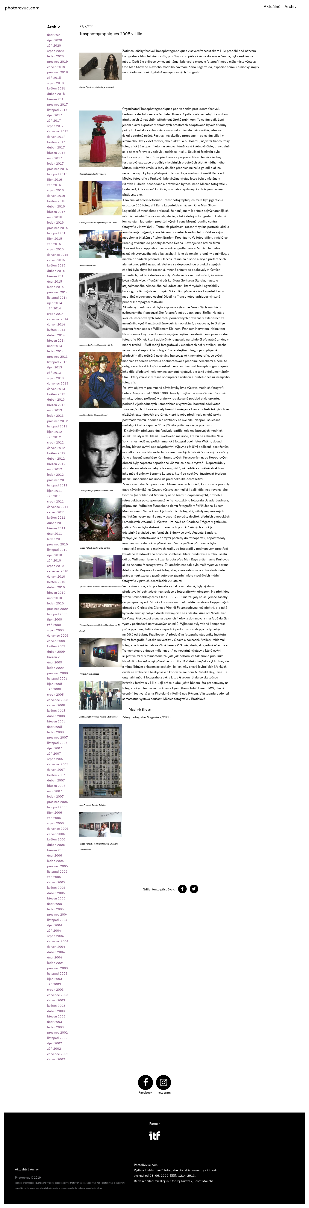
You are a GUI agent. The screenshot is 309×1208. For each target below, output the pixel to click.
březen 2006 (56, 850)
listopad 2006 (57, 807)
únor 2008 (54, 727)
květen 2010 (56, 582)
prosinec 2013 (57, 357)
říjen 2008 (54, 684)
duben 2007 (56, 780)
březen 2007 (56, 786)
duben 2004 (56, 952)
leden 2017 (55, 163)
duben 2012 (56, 458)
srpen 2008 (55, 694)
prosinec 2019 (57, 62)
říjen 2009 (54, 619)
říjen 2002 (54, 1043)
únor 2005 (54, 904)
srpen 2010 (55, 566)
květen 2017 (56, 142)
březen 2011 (56, 528)
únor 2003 (54, 1022)
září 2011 (54, 496)
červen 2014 (56, 324)
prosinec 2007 (57, 737)
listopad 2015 (57, 233)
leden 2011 (55, 539)
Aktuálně (272, 7)
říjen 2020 (54, 40)
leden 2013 (55, 416)
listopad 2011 (57, 485)
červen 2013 (56, 389)
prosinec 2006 (57, 802)
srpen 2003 (55, 990)
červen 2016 (56, 196)
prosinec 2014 (57, 292)
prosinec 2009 (57, 609)
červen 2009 (56, 641)
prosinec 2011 (57, 480)
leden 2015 (55, 287)
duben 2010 (56, 587)
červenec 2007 (57, 764)
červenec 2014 (57, 319)
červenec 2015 (57, 255)
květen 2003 (56, 1006)
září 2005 (54, 877)
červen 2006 (56, 834)
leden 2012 (55, 475)
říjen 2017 (54, 115)
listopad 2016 (57, 174)
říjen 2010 (54, 555)
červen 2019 (56, 67)
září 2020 (54, 45)
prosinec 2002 (57, 1032)
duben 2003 (56, 1011)
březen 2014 (56, 340)
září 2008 (54, 689)
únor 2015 (54, 281)
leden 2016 (55, 222)
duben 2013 (56, 399)
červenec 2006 (57, 829)
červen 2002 (56, 1059)
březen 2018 (56, 99)
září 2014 (54, 308)
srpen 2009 (55, 630)
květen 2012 (56, 453)
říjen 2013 (54, 367)
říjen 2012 (54, 432)
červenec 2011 (57, 507)
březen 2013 (56, 405)
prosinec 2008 (57, 673)
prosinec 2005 (57, 866)
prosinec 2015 (57, 228)
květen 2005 (56, 888)
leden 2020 (55, 56)
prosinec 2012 (57, 421)
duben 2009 (56, 652)
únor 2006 (54, 855)
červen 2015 (56, 260)
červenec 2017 (57, 131)
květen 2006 (56, 839)
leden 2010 (55, 603)
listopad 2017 (57, 110)
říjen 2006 (54, 812)
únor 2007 (54, 791)
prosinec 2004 (57, 914)
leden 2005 (55, 909)
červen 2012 (56, 448)
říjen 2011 (54, 491)
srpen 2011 (55, 501)
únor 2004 (54, 957)
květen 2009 (56, 646)
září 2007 (54, 753)
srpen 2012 (55, 442)
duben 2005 (56, 893)
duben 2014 (56, 335)
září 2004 (54, 930)
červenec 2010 (57, 571)
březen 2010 (56, 593)
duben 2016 (56, 206)
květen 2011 (56, 517)
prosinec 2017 (57, 104)
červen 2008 (56, 705)
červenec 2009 (57, 635)
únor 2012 (54, 469)
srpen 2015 (55, 249)
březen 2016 (56, 212)
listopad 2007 (57, 743)
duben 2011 (56, 523)
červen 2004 (56, 947)
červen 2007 (56, 770)
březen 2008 (56, 721)
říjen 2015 (54, 239)
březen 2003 (56, 1016)
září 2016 (54, 185)
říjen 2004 (54, 925)
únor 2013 (54, 410)
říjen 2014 (54, 303)
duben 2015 (56, 271)
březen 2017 (56, 153)
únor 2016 (54, 217)
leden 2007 (55, 796)
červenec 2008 (57, 700)
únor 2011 (54, 534)
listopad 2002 (57, 1038)
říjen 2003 (54, 979)
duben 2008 (56, 716)
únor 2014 (54, 346)
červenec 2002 (57, 1054)
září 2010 (54, 560)
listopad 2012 (57, 426)
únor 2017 (54, 158)
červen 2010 (56, 576)
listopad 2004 (57, 920)
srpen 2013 (55, 378)
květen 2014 (56, 330)
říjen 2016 (54, 180)
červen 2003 (56, 1000)
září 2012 (54, 437)
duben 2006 (56, 845)
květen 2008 (56, 711)
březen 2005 (56, 898)
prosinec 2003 (57, 968)
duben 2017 (56, 147)
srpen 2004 (55, 936)
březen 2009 (56, 657)
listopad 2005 (57, 871)
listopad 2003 (57, 973)
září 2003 (54, 984)
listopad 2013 (57, 362)
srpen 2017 (55, 126)
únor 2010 (54, 598)
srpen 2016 (55, 190)
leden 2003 (55, 1027)
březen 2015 (56, 276)
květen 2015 (56, 265)
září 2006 (54, 818)
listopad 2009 (57, 614)
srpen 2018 (55, 83)
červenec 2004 (57, 941)
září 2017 (54, 121)
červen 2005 (56, 882)
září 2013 (54, 373)
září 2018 (54, 78)
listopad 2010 (57, 550)
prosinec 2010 (57, 544)
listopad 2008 (57, 678)
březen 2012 (56, 464)
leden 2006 (55, 861)
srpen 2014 (55, 314)
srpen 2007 (55, 759)
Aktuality (21, 1169)
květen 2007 (56, 775)
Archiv (291, 7)
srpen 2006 (55, 823)
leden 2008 (55, 732)
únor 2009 (54, 662)
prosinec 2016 (57, 169)
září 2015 (54, 244)
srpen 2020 (55, 51)
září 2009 (54, 625)
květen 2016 (56, 201)
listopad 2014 (57, 298)
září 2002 (54, 1049)
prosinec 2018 (57, 72)
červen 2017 (56, 137)
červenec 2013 (57, 383)
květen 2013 (56, 394)
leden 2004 (55, 963)
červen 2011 (56, 512)
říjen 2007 (54, 748)
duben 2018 (56, 94)
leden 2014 (55, 351)
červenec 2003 (57, 995)
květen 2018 (56, 88)
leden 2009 (55, 668)
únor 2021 (54, 35)
